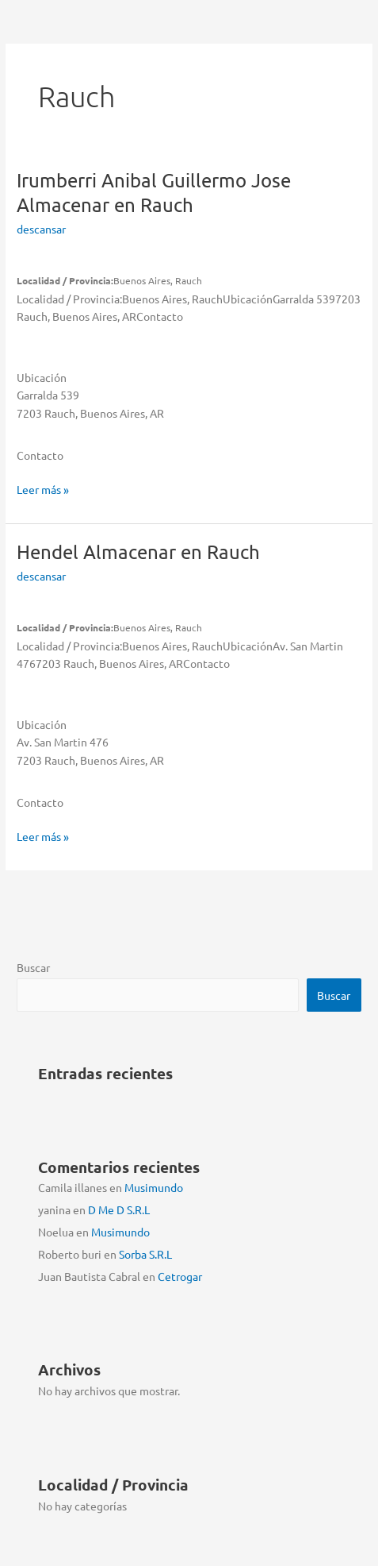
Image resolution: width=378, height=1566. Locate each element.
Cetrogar (180, 1276)
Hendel (138, 551)
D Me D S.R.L (119, 1209)
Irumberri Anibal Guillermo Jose (154, 192)
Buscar (33, 967)
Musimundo (153, 1187)
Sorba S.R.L (145, 1254)
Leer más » (43, 489)
